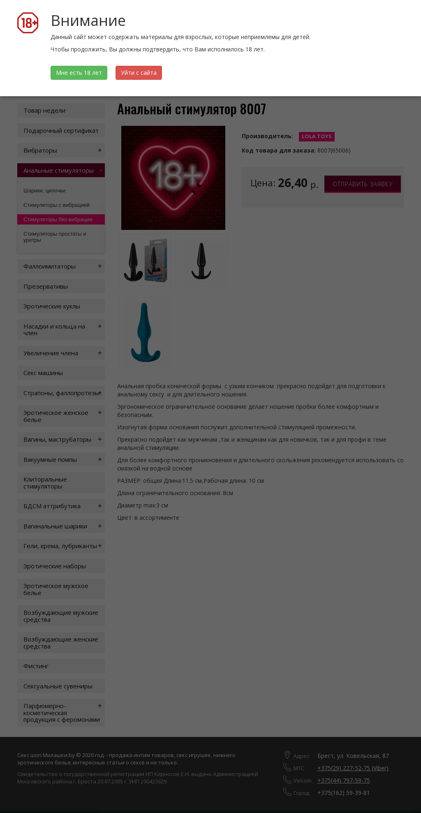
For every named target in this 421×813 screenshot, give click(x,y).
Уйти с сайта (139, 72)
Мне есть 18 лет (79, 72)
